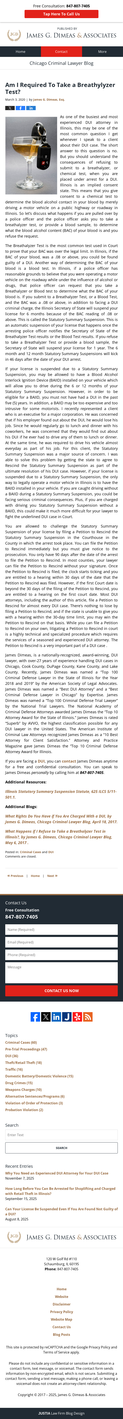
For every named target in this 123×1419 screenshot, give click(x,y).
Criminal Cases (30, 852)
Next (52, 875)
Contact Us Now (61, 990)
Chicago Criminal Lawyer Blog (61, 34)
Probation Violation (24, 1110)
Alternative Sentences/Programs (34, 1096)
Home (20, 51)
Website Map (61, 1319)
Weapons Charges (23, 1089)
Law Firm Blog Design (61, 1413)
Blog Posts (61, 1334)
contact (69, 761)
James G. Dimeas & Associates (81, 1394)
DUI (41, 761)
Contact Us (61, 1327)
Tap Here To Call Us (61, 13)
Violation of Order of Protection (34, 1103)
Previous (15, 875)
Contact (61, 51)
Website (61, 1296)
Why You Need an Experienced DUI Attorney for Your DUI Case (56, 1173)
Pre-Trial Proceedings (26, 1049)
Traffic (14, 1069)
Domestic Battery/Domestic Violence (39, 1076)
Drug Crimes (19, 1083)
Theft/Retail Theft (23, 1062)
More (102, 51)
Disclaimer (62, 1304)
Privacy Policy (61, 1311)
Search (61, 1148)
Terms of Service (56, 1352)
